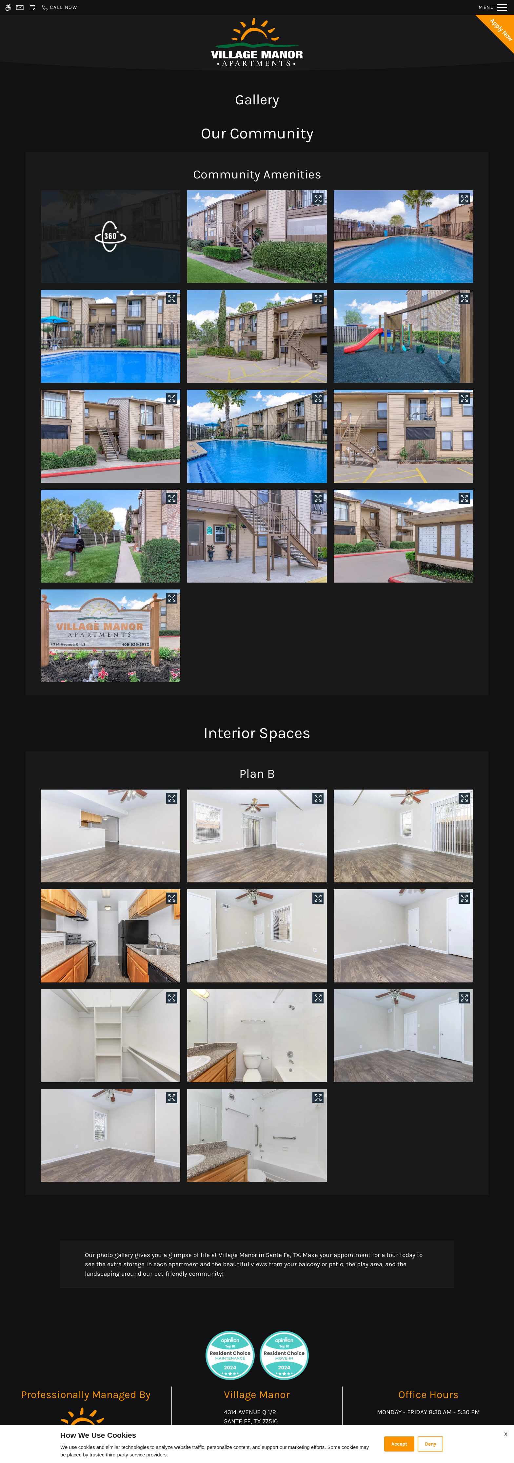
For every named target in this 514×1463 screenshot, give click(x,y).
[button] (110, 236)
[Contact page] (20, 7)
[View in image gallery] (318, 198)
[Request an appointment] (32, 7)
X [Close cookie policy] (505, 1434)
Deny (430, 1444)
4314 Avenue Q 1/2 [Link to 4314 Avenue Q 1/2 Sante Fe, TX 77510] (257, 1417)
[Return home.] (257, 42)
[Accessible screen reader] (8, 7)
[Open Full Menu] (492, 7)
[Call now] (59, 7)
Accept (399, 1444)
